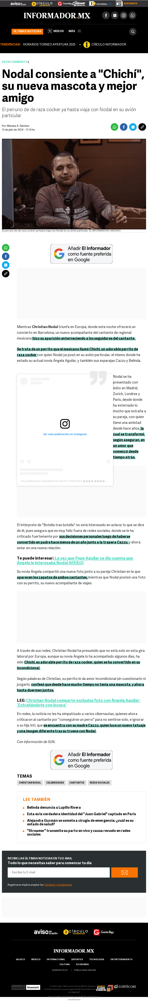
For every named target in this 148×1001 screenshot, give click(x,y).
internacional (56, 960)
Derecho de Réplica (78, 997)
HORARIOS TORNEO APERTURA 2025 (49, 44)
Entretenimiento (14, 62)
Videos (56, 31)
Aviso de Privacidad (58, 997)
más (75, 31)
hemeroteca (60, 970)
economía (82, 965)
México (35, 960)
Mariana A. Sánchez (18, 126)
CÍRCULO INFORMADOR (108, 44)
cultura (64, 965)
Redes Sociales (100, 783)
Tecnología (96, 960)
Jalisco (20, 960)
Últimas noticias (27, 31)
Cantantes (76, 783)
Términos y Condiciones (58, 885)
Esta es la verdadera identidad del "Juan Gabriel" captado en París (81, 814)
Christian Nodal (30, 783)
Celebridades (55, 783)
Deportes (77, 960)
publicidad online (85, 970)
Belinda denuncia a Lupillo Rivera (54, 808)
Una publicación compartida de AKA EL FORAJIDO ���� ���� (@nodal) (69, 481)
